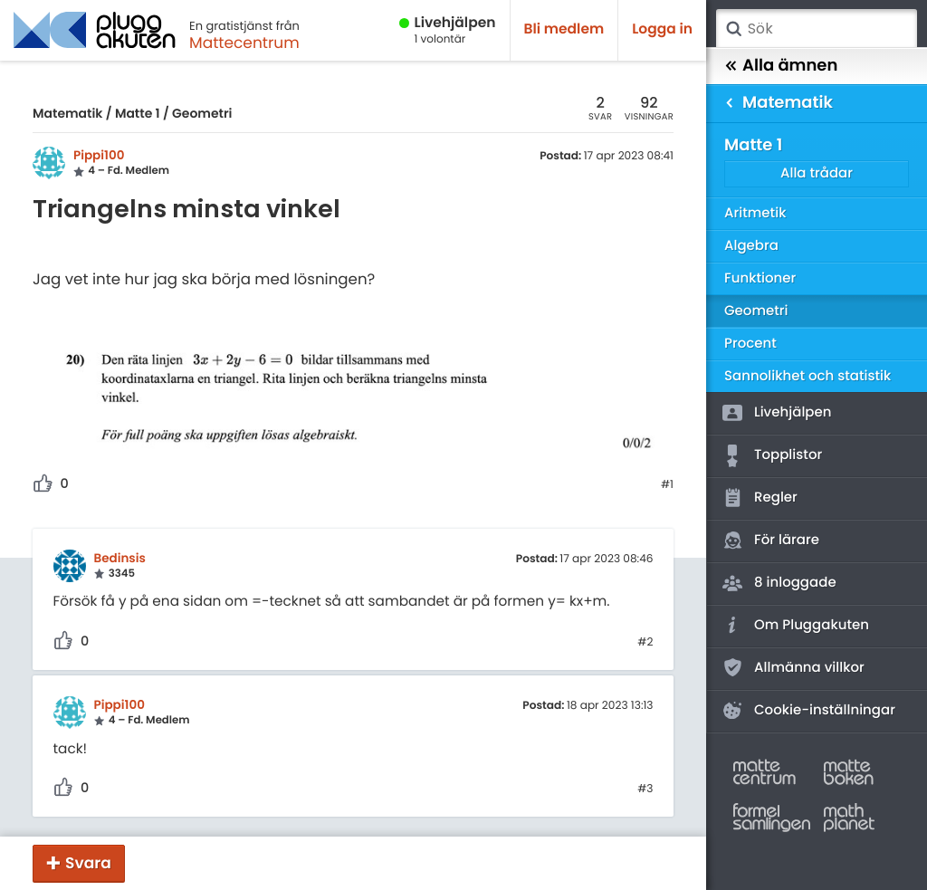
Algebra (751, 245)
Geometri (202, 113)
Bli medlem (564, 29)
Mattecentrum (244, 42)
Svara (88, 863)
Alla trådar (816, 173)
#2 (645, 643)
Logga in (662, 29)
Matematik (67, 113)
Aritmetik (755, 213)
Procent (750, 343)
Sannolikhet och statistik (807, 376)
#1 (667, 485)
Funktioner (760, 278)
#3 (645, 789)
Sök (733, 29)
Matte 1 (137, 113)
